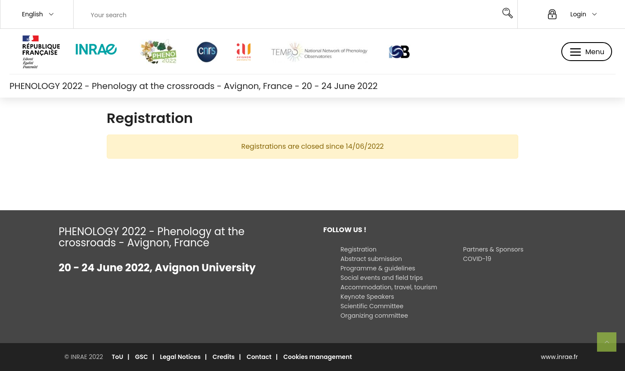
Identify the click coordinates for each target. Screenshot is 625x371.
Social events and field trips (381, 277)
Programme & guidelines (377, 268)
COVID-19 (477, 258)
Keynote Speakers (367, 296)
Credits (224, 357)
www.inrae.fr (559, 357)
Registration (358, 249)
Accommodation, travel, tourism (388, 287)
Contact (259, 357)
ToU (117, 357)
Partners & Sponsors (493, 249)
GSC (141, 357)
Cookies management (317, 357)
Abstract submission (371, 258)
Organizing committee (374, 315)
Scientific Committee (371, 306)
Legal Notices (180, 357)
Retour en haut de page (610, 346)
